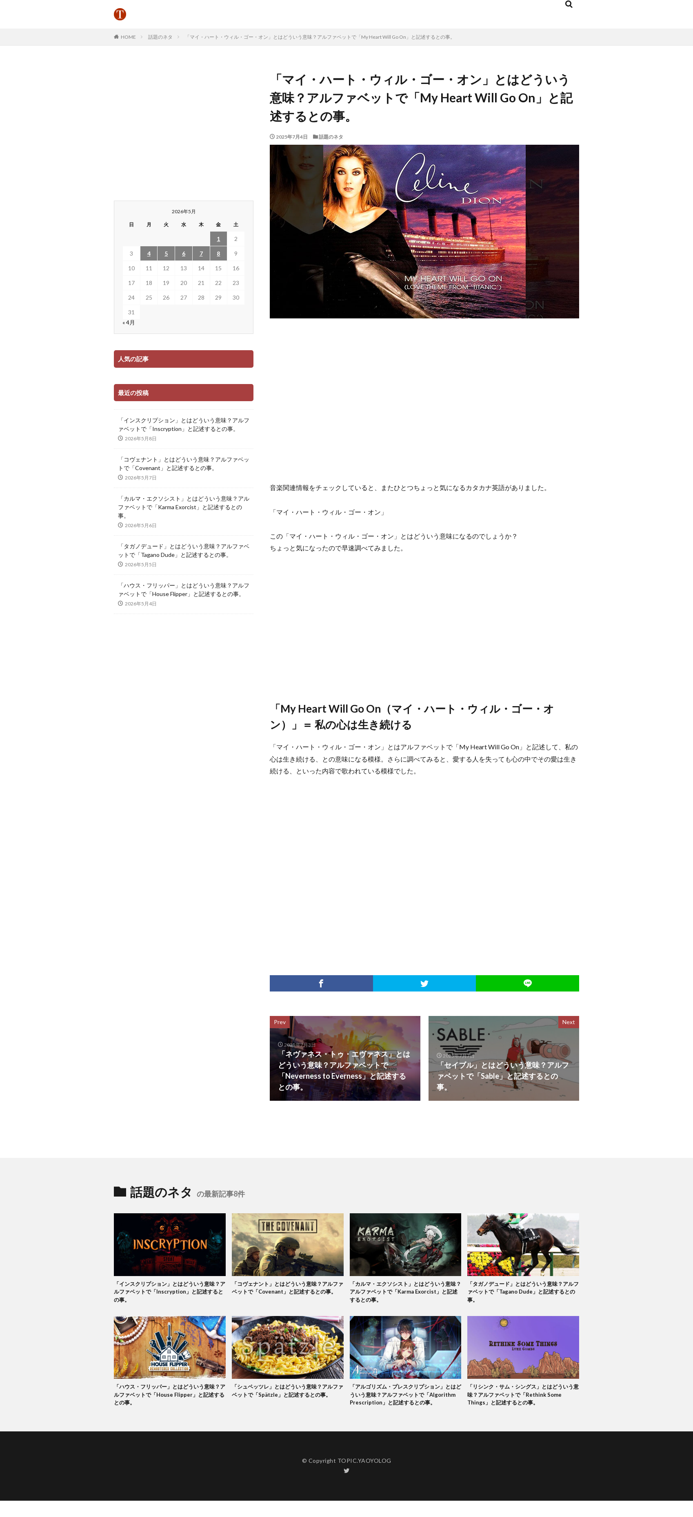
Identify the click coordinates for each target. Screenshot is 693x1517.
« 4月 (128, 322)
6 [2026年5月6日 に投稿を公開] (183, 253)
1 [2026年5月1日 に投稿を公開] (218, 238)
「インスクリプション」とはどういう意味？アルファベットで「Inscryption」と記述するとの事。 (183, 424)
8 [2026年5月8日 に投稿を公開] (218, 253)
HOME (128, 37)
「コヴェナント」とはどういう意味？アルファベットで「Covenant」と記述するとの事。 (183, 463)
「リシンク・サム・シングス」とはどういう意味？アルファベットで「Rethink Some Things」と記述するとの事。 (522, 1400)
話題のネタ (160, 37)
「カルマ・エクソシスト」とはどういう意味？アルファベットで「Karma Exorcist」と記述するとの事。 (183, 507)
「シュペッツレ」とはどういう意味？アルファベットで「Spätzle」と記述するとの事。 (287, 1400)
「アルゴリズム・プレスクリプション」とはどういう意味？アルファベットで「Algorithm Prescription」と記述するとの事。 (405, 1404)
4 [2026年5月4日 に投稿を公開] (149, 253)
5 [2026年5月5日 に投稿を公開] (166, 253)
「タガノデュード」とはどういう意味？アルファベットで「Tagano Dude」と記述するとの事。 (183, 550)
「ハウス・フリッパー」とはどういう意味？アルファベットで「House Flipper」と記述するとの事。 (183, 589)
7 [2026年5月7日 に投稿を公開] (201, 253)
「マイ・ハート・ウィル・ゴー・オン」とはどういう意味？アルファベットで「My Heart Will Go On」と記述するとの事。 (320, 37)
